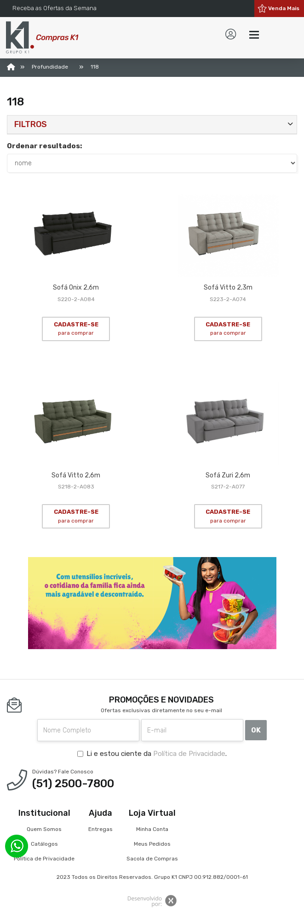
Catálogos (44, 844)
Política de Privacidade (189, 753)
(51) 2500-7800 (73, 783)
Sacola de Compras (152, 858)
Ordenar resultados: (44, 146)
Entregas (100, 829)
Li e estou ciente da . (152, 753)
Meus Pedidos (152, 844)
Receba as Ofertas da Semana (54, 8)
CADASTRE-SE (76, 329)
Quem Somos (44, 829)
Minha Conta (152, 829)
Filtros (30, 124)
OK (256, 730)
